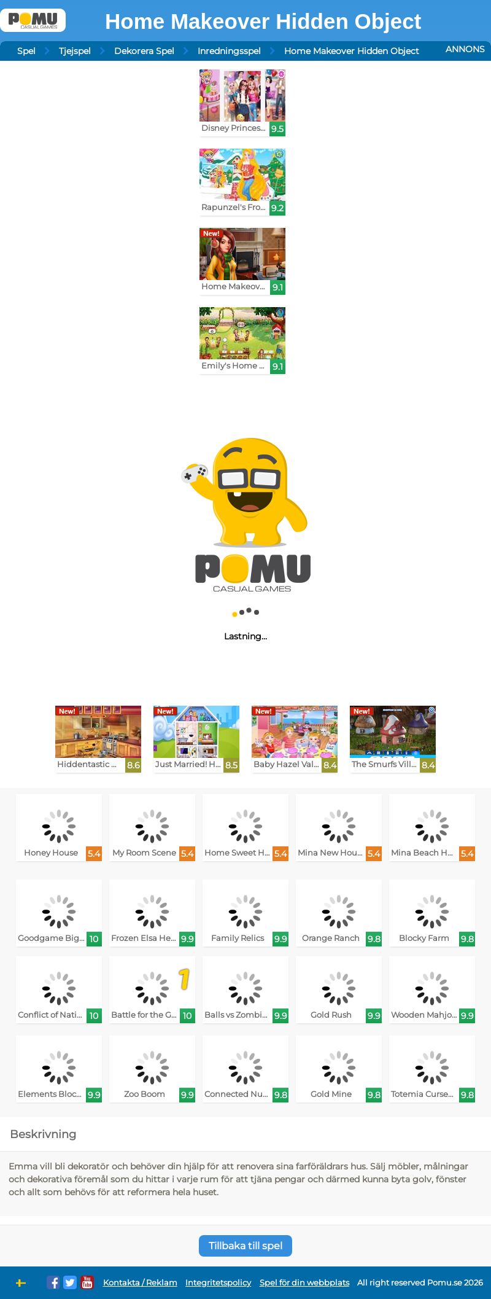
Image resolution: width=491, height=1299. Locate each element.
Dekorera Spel (144, 51)
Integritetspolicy (218, 1282)
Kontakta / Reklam (140, 1282)
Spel (26, 51)
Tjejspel (75, 51)
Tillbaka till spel (245, 1246)
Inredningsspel (229, 51)
